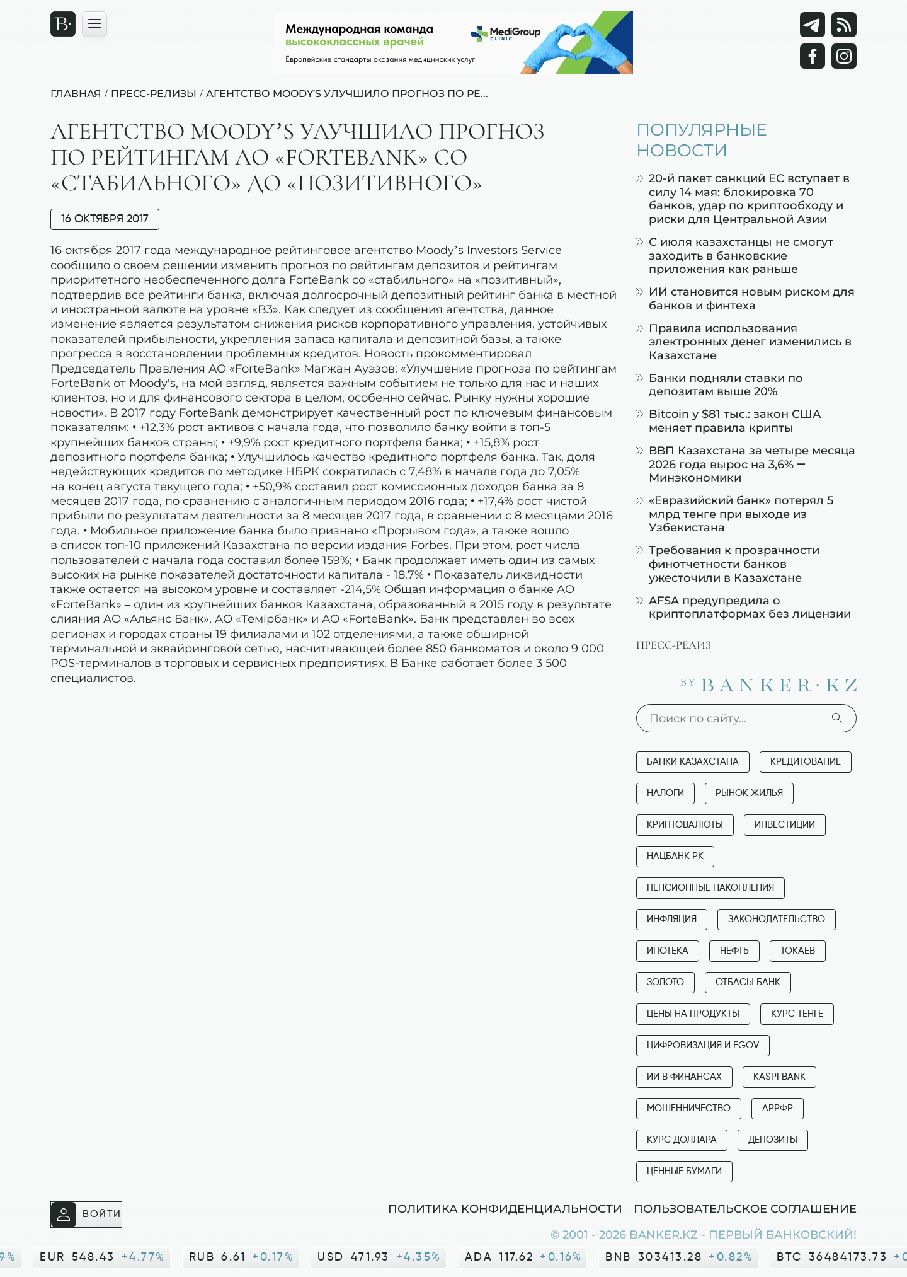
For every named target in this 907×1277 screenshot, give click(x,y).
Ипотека (667, 951)
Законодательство (776, 919)
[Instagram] (844, 56)
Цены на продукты (693, 1014)
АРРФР (777, 1108)
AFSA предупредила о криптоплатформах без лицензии (743, 607)
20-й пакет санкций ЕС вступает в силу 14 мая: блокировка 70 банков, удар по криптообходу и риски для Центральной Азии (743, 198)
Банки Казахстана (693, 761)
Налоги (665, 793)
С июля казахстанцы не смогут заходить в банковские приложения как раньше (734, 255)
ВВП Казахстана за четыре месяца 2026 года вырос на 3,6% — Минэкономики (745, 464)
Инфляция (672, 919)
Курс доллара (682, 1140)
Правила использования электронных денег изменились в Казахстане (744, 341)
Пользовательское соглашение (745, 1208)
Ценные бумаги (684, 1171)
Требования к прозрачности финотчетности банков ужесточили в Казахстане (727, 563)
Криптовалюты (685, 824)
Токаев (797, 951)
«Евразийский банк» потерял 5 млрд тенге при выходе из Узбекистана (734, 514)
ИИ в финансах (684, 1077)
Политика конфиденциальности (505, 1208)
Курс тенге (797, 1014)
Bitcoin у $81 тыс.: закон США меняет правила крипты (728, 420)
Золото (665, 982)
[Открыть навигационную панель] (94, 24)
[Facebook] (812, 56)
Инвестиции (785, 824)
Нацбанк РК (675, 856)
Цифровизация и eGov (703, 1045)
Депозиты (772, 1140)
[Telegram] (812, 24)
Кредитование (805, 761)
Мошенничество (689, 1108)
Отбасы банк (748, 982)
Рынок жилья (749, 793)
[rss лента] (844, 24)
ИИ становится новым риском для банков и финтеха (745, 298)
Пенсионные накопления (710, 888)
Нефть (734, 951)
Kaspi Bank (779, 1077)
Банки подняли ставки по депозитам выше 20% (719, 384)
